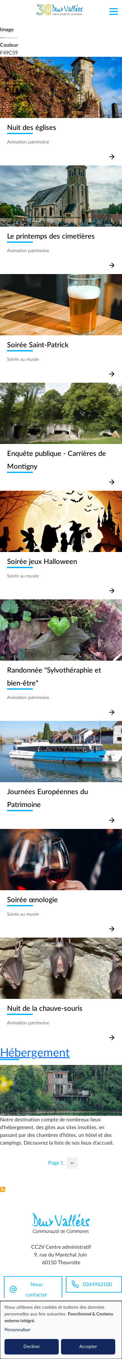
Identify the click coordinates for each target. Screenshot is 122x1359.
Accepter (88, 1346)
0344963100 (97, 1284)
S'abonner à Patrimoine (2, 1189)
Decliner (31, 1346)
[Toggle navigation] (113, 10)
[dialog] (61, 1330)
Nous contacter (36, 1289)
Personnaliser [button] (17, 1330)
